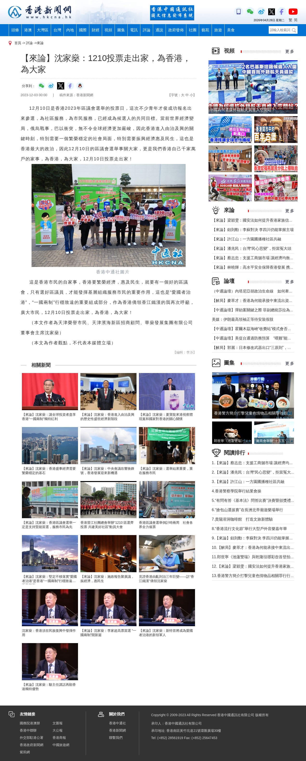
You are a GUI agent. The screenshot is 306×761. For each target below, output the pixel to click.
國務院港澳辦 (30, 723)
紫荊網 (25, 752)
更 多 (289, 51)
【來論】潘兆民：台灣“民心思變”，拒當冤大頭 (252, 248)
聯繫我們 (116, 738)
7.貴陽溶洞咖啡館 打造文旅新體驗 (242, 519)
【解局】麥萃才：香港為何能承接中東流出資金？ (254, 301)
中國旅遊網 (60, 745)
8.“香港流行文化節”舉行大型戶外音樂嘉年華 (249, 529)
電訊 (134, 30)
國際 (83, 30)
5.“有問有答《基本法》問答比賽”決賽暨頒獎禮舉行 (255, 500)
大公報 (57, 730)
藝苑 (205, 30)
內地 (70, 30)
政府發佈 (176, 30)
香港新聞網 (117, 730)
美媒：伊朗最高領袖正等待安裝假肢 (242, 319)
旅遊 (218, 30)
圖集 (121, 30)
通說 (159, 30)
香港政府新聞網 (31, 745)
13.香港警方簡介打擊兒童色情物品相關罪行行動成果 (257, 576)
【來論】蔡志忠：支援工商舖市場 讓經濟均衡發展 (255, 258)
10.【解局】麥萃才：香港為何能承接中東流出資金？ (257, 547)
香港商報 (59, 738)
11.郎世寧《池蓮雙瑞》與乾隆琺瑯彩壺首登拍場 (253, 557)
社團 (192, 30)
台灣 (57, 30)
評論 (146, 30)
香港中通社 (117, 723)
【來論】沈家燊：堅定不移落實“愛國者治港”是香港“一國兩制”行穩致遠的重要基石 (49, 581)
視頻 (108, 30)
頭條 (15, 30)
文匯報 (57, 723)
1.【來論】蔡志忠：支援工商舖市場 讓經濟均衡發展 (256, 463)
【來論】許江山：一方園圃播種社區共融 (246, 239)
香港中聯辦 (28, 730)
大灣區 (42, 30)
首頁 (17, 43)
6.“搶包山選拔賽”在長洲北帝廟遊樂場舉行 (247, 510)
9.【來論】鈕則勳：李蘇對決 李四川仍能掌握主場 (254, 538)
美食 (231, 30)
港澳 (28, 30)
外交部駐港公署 (31, 738)
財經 (95, 30)
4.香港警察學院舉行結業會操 (236, 491)
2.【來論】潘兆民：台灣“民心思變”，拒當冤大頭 (253, 472)
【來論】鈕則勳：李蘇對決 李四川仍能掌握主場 (253, 230)
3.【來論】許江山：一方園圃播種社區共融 (248, 482)
